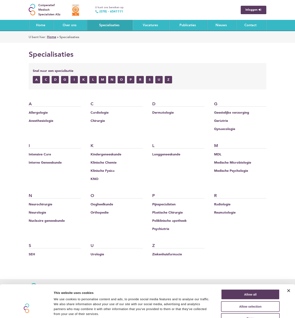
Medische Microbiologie (232, 162)
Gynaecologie (224, 129)
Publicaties (187, 25)
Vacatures (150, 25)
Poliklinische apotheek (169, 221)
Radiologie (222, 204)
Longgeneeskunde (166, 154)
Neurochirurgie (40, 204)
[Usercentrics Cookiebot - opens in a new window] (26, 310)
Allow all (250, 268)
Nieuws (221, 25)
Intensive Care (40, 154)
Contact (250, 25)
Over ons (69, 25)
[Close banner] (288, 264)
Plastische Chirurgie (167, 212)
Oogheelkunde (102, 204)
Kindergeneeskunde (106, 154)
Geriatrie (221, 121)
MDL (217, 154)
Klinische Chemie (104, 162)
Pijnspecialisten (164, 204)
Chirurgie (98, 121)
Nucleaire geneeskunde (47, 221)
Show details (215, 310)
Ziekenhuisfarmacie (167, 254)
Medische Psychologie (231, 171)
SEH (32, 254)
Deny (250, 292)
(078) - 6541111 (109, 12)
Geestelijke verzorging (231, 112)
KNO (94, 179)
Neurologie (37, 212)
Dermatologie (163, 112)
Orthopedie (100, 212)
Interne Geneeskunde (45, 162)
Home (40, 25)
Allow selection (250, 280)
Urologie (97, 254)
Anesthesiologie (41, 121)
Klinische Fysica (103, 171)
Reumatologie (225, 212)
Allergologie (38, 112)
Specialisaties (109, 25)
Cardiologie (100, 112)
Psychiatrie (160, 229)
